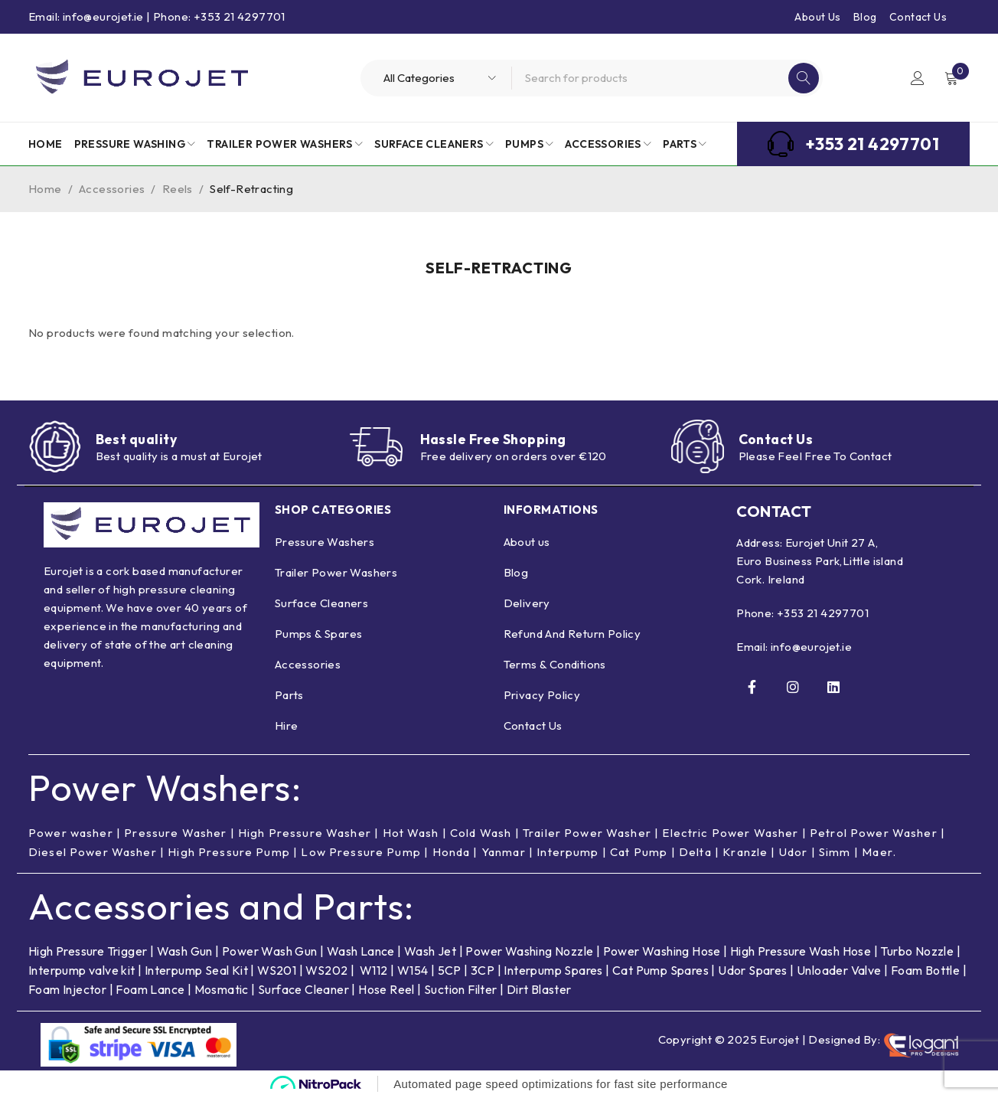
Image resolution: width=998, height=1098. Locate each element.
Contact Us (918, 17)
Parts (289, 695)
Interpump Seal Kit (196, 970)
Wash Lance (361, 951)
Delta (699, 852)
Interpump (571, 852)
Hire (286, 725)
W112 (374, 970)
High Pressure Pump (230, 852)
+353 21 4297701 (823, 613)
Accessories (112, 188)
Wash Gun (185, 951)
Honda (454, 852)
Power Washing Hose (662, 951)
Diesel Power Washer (93, 852)
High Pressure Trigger (87, 951)
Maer (881, 852)
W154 (413, 970)
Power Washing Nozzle (529, 951)
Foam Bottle (925, 970)
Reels (177, 188)
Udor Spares (752, 970)
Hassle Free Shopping (494, 439)
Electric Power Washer (734, 832)
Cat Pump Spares (660, 970)
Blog (865, 17)
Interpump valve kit (81, 970)
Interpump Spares (553, 970)
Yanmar (506, 852)
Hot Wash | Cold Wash (449, 832)
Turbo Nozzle (917, 951)
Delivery (527, 603)
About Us (817, 17)
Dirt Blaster (539, 989)
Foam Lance (151, 989)
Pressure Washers (324, 541)
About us (527, 541)
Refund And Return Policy (572, 633)
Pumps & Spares (319, 633)
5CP (449, 970)
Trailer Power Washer (590, 832)
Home (45, 188)
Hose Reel (386, 989)
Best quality (137, 439)
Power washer (70, 832)
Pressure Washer (176, 832)
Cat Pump (643, 852)
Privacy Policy (542, 695)
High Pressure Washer (306, 832)
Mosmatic (221, 989)
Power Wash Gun (270, 951)
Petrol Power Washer (878, 832)
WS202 (326, 970)
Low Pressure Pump (363, 852)
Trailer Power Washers (336, 572)
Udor (797, 852)
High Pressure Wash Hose (800, 951)
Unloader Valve (839, 970)
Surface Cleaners (321, 603)
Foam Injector (67, 989)
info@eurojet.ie (811, 646)
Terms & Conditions (555, 664)
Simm (840, 852)
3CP (482, 970)
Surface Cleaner (303, 989)
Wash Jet (430, 951)
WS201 (276, 970)
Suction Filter (460, 989)
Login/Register (917, 78)
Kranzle (748, 852)
